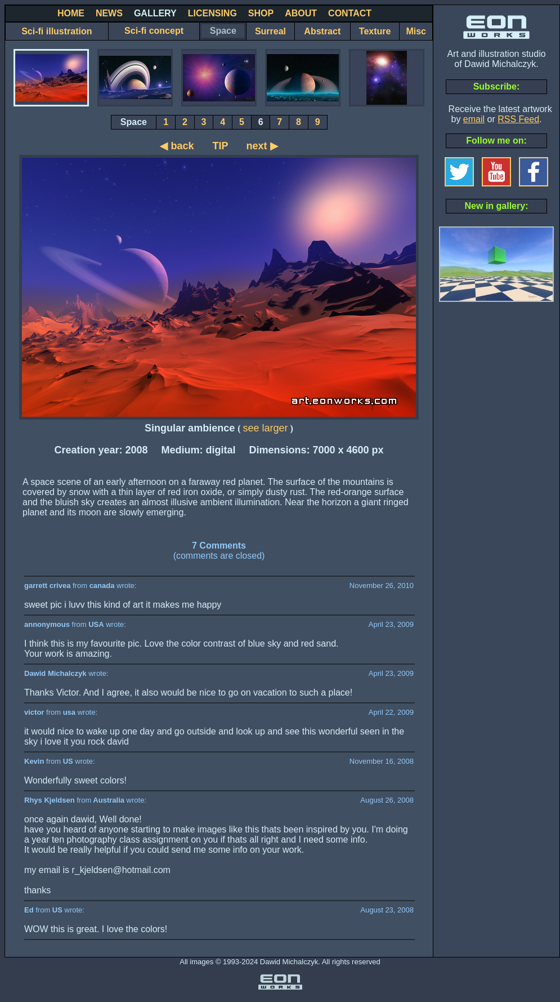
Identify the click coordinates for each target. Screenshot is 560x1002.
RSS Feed (518, 119)
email (474, 119)
